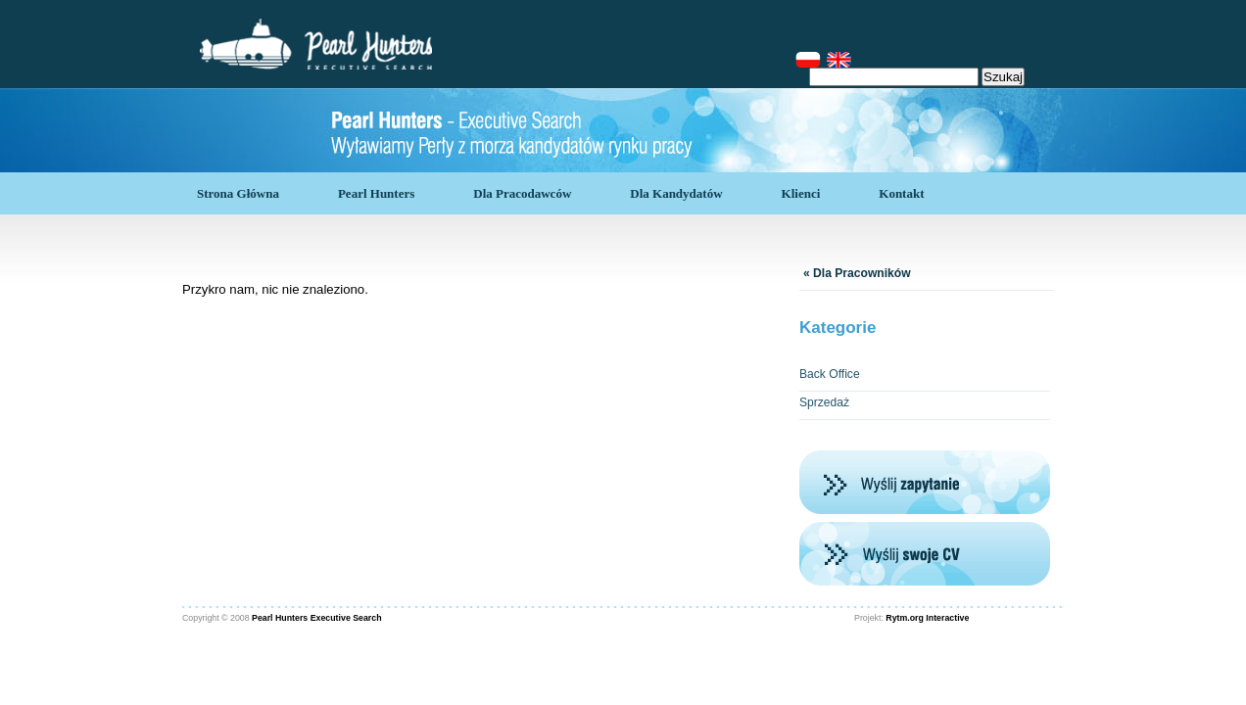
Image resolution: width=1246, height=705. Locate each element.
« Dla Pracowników (857, 273)
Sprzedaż (824, 402)
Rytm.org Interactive (927, 618)
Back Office (829, 374)
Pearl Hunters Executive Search (317, 618)
